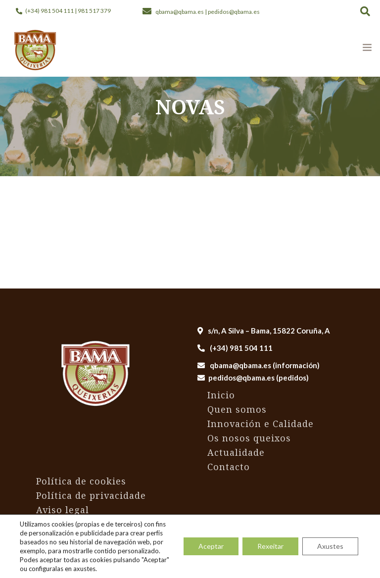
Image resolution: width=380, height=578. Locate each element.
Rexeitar (270, 546)
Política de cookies (81, 481)
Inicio (221, 395)
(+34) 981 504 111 (235, 347)
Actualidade (236, 452)
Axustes (330, 546)
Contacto (228, 467)
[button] (365, 11)
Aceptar (211, 546)
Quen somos (237, 409)
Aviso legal (62, 510)
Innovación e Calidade (260, 424)
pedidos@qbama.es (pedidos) (258, 377)
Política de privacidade (91, 495)
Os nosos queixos (249, 438)
